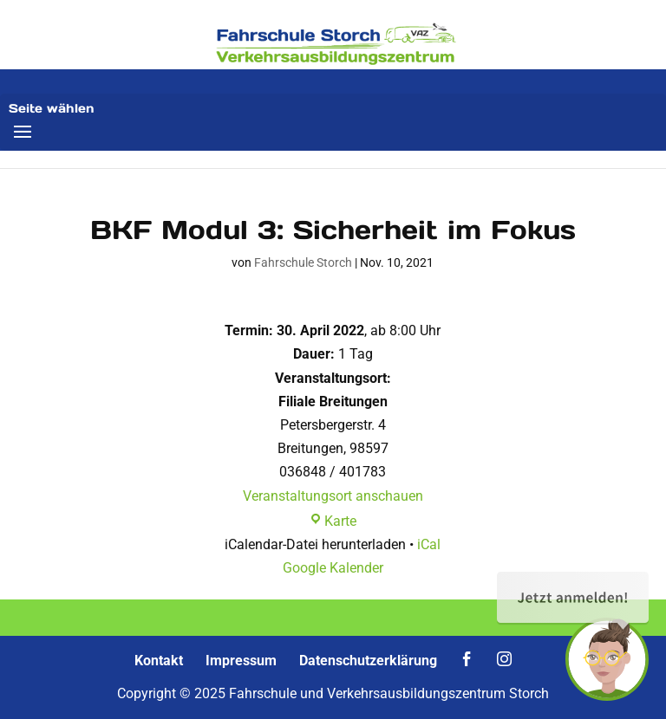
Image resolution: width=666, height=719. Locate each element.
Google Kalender (333, 568)
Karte (332, 521)
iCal (429, 544)
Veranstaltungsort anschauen (333, 496)
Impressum (241, 660)
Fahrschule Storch (303, 262)
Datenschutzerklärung (368, 660)
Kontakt (158, 660)
